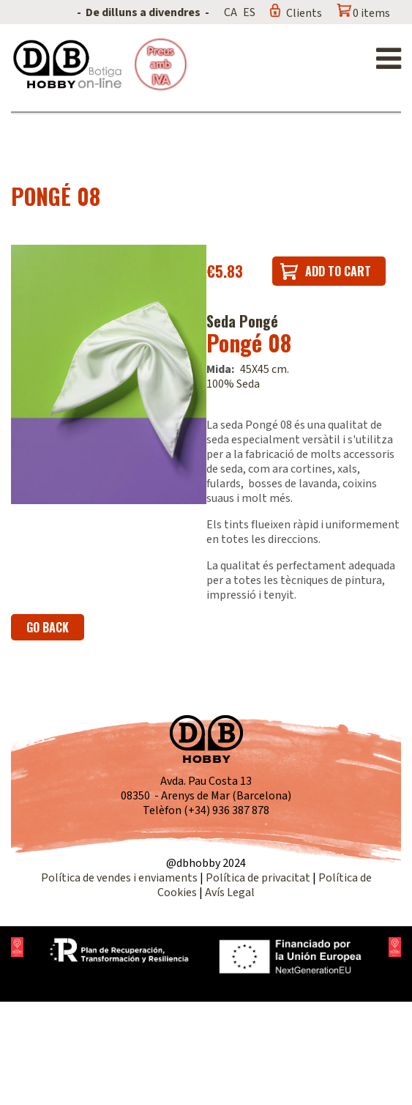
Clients (304, 13)
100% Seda (233, 384)
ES (249, 12)
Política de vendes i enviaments (119, 878)
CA (230, 12)
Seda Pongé (242, 321)
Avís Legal (230, 892)
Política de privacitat (258, 878)
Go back (47, 627)
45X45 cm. (264, 369)
